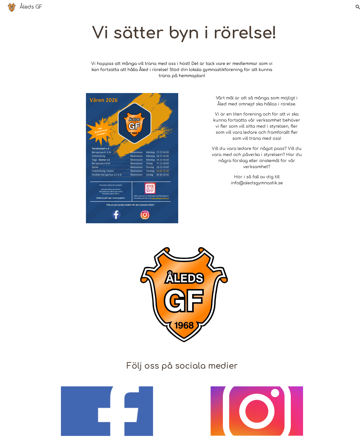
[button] (358, 7)
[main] (182, 33)
